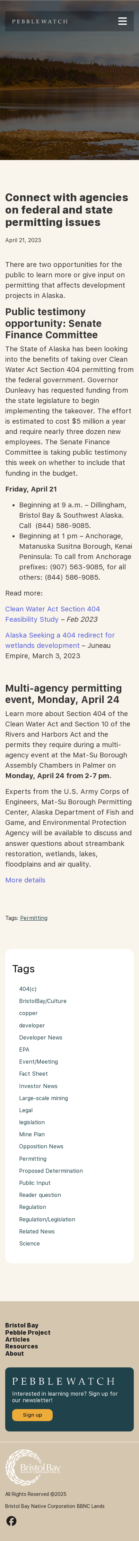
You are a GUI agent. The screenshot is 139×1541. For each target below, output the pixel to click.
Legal (26, 1110)
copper (28, 1013)
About (14, 1353)
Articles (17, 1339)
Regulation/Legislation (47, 1219)
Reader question (40, 1195)
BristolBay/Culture (43, 1001)
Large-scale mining (43, 1098)
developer (32, 1025)
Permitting (33, 918)
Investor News (38, 1086)
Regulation (32, 1207)
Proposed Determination (51, 1171)
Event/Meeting (38, 1061)
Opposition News (41, 1146)
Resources (21, 1346)
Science (29, 1243)
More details (25, 880)
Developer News (40, 1037)
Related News (37, 1231)
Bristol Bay (22, 1325)
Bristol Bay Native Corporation (40, 1506)
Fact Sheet (33, 1074)
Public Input (35, 1183)
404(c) (28, 989)
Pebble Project (28, 1332)
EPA (24, 1049)
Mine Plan (32, 1134)
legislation (32, 1122)
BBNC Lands (91, 1506)
